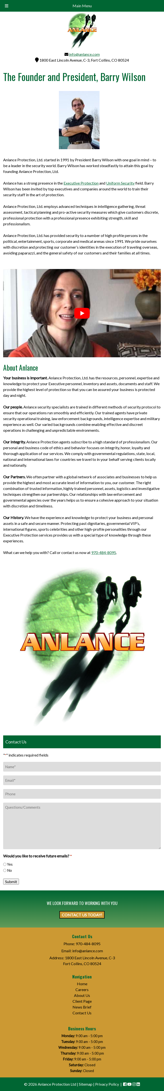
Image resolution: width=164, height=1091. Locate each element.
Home (82, 983)
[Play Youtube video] (82, 313)
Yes (10, 864)
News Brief (82, 1007)
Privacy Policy (107, 1084)
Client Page (82, 1001)
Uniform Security (120, 183)
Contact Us (82, 1012)
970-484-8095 (103, 552)
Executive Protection (81, 183)
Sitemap (85, 1084)
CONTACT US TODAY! (82, 914)
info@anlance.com (84, 54)
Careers (82, 989)
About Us (82, 995)
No (9, 870)
